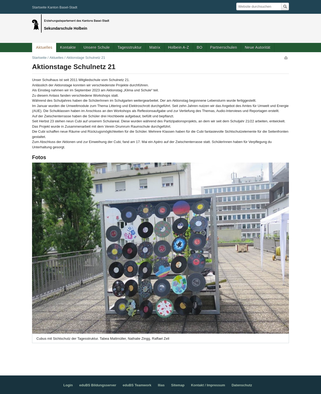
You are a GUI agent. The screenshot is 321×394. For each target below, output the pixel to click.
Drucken (286, 58)
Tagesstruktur (130, 47)
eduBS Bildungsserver (97, 385)
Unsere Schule (97, 47)
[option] (160, 253)
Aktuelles (44, 47)
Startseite (39, 58)
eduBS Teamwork (137, 385)
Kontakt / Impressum (208, 385)
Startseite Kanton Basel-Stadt (54, 7)
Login (68, 385)
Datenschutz (241, 385)
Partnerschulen (223, 47)
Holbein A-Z (178, 47)
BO (199, 47)
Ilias (161, 385)
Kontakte (68, 47)
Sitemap (178, 385)
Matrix (154, 47)
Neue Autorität (257, 47)
